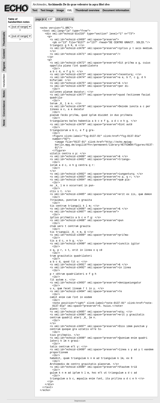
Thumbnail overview (87, 10)
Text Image (46, 10)
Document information (115, 10)
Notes (3, 93)
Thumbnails (3, 39)
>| (72, 19)
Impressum (79, 401)
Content (3, 54)
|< (43, 19)
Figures (3, 66)
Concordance (3, 108)
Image (60, 10)
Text (34, 10)
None (3, 123)
